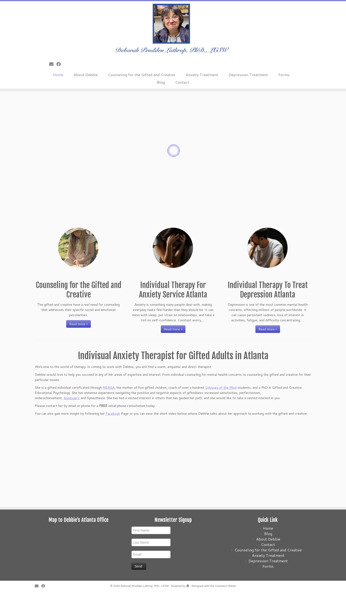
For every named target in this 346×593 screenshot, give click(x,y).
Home (58, 74)
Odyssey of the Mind (221, 387)
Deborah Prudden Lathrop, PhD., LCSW (145, 586)
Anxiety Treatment (202, 74)
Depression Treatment (248, 74)
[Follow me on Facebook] (60, 64)
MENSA (108, 387)
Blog (161, 82)
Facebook (113, 413)
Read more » (78, 324)
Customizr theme (225, 586)
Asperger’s (72, 398)
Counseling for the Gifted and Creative (141, 74)
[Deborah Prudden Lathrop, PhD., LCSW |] (173, 29)
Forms (283, 74)
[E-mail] (53, 64)
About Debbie (86, 74)
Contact (182, 82)
